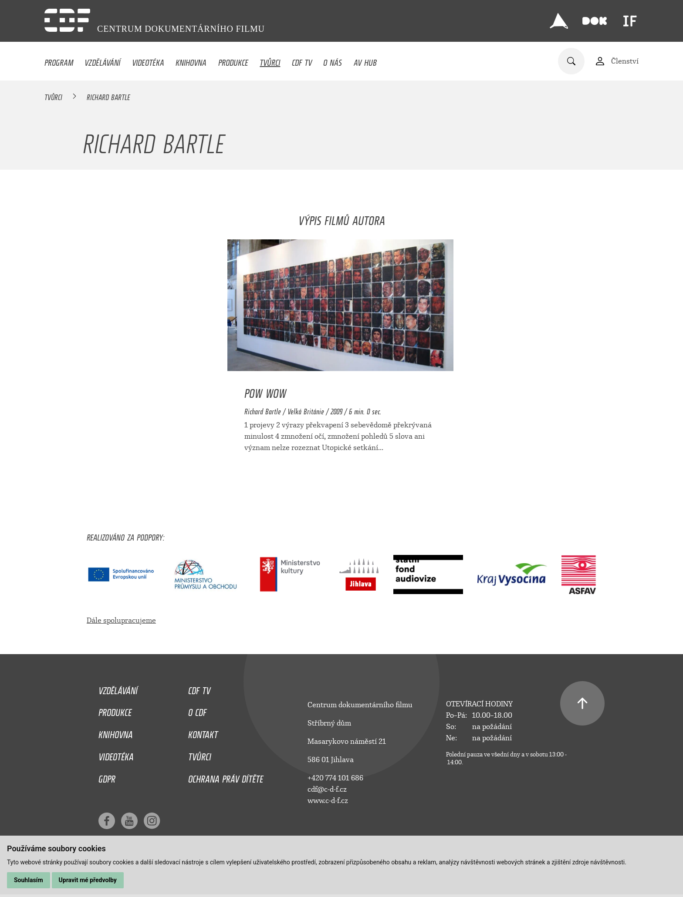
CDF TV (302, 60)
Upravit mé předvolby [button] (88, 880)
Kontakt (203, 732)
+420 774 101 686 (335, 778)
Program (58, 60)
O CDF (197, 710)
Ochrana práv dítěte (225, 777)
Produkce (233, 60)
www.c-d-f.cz (328, 800)
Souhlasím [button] (28, 880)
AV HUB (365, 60)
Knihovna (191, 60)
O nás (332, 60)
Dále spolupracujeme (121, 620)
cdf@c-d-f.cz (327, 789)
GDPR (106, 777)
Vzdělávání (102, 60)
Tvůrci (270, 60)
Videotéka (148, 60)
